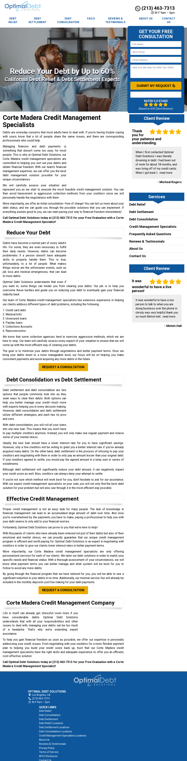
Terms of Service (114, 725)
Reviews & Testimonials (115, 20)
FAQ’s (91, 18)
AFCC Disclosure (113, 729)
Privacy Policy (112, 721)
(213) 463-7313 (155, 8)
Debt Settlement (37, 20)
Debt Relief (12, 20)
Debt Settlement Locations (119, 696)
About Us (146, 18)
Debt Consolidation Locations (120, 700)
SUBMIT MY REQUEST (156, 85)
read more (166, 172)
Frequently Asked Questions (150, 234)
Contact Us (168, 20)
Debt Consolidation (68, 20)
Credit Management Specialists (152, 226)
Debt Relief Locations (116, 692)
